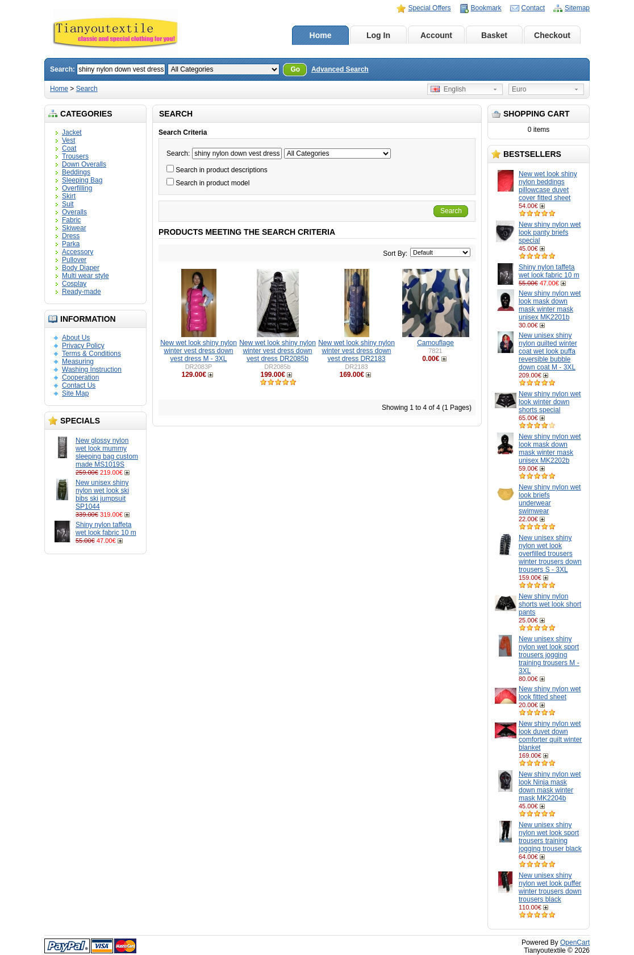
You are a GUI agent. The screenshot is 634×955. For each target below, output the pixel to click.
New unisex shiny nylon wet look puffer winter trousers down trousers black (550, 887)
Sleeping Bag (82, 180)
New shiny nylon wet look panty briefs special (550, 232)
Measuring (78, 362)
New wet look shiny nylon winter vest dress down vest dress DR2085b (277, 351)
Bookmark (486, 8)
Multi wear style (85, 276)
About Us (76, 338)
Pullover (74, 260)
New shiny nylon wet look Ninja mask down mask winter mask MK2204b (550, 786)
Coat (69, 148)
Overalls (74, 212)
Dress (71, 236)
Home (321, 35)
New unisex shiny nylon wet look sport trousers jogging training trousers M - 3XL (549, 655)
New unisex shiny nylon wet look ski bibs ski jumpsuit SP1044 (102, 494)
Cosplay (74, 284)
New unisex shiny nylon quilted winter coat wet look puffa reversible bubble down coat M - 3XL (548, 351)
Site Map (75, 393)
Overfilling (77, 188)
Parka (71, 244)
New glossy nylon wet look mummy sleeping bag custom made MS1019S (107, 452)
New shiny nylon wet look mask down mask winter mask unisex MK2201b (550, 305)
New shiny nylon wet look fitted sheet (550, 693)
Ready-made (81, 292)
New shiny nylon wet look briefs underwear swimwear (550, 499)
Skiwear (74, 228)
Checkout (552, 35)
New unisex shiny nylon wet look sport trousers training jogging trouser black (550, 837)
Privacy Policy (83, 346)
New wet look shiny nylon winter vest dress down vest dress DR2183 (356, 351)
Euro (519, 89)
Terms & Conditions (91, 354)
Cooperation (80, 377)
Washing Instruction (92, 369)
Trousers (75, 156)
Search (87, 89)
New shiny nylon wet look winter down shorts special (550, 402)
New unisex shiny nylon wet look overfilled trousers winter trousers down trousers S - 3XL (550, 554)
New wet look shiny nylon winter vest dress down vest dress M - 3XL (198, 351)
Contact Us (78, 385)
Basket (494, 35)
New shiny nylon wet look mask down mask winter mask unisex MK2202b (550, 448)
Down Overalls (84, 164)
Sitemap (577, 8)
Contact (533, 8)
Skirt (69, 196)
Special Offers (429, 8)
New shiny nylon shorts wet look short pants (550, 604)
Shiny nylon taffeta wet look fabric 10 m (106, 529)
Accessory (77, 252)
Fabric (71, 220)
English (448, 89)
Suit (68, 204)
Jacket (72, 132)
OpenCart (575, 942)
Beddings (76, 172)
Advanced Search (340, 69)
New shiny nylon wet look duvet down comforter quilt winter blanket (550, 735)
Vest (68, 140)
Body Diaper (80, 268)
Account (436, 35)
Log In (378, 35)
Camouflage (435, 343)
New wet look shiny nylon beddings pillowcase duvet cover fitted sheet (548, 186)
